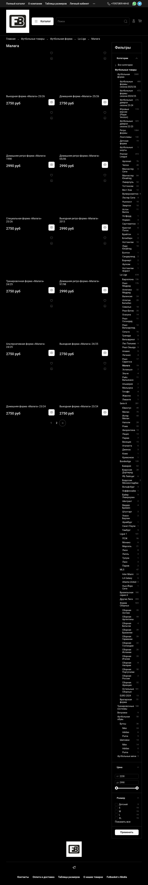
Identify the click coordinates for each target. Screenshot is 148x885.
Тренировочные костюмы (125, 707)
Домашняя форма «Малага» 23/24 (26, 406)
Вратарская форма (126, 701)
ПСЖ (124, 538)
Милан (125, 412)
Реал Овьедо (129, 347)
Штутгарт (127, 511)
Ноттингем (128, 242)
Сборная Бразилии (127, 631)
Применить (126, 832)
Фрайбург (127, 522)
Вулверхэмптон (130, 194)
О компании (35, 3)
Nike (124, 728)
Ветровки (122, 712)
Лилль (125, 554)
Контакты (23, 877)
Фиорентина (128, 430)
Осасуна (126, 314)
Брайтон (126, 234)
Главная (11, 38)
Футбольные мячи (126, 756)
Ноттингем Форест (128, 269)
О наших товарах (93, 877)
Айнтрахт (127, 501)
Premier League (124, 155)
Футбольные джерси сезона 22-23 (126, 124)
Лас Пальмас (129, 343)
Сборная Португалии (128, 670)
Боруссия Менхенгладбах (130, 481)
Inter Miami (128, 574)
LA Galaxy (127, 578)
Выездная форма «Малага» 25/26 (25, 96)
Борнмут (126, 260)
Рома (125, 426)
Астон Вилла (125, 210)
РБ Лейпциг (128, 476)
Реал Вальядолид (128, 326)
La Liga (82, 38)
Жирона (126, 395)
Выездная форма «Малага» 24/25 (79, 343)
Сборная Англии (126, 611)
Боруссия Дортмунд (127, 471)
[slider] (116, 788)
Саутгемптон (129, 224)
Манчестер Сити (128, 170)
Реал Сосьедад (127, 320)
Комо (125, 453)
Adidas (125, 732)
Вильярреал (128, 339)
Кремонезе (128, 457)
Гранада (126, 335)
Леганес (126, 355)
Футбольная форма (61, 38)
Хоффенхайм (129, 491)
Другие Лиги (126, 599)
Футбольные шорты (126, 148)
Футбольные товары (33, 38)
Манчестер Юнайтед (128, 177)
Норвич (126, 220)
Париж (125, 566)
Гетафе (126, 391)
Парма (125, 438)
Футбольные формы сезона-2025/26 (128, 84)
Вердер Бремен (126, 506)
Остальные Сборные (128, 690)
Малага (126, 365)
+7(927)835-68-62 (118, 3)
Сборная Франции (127, 684)
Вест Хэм (127, 190)
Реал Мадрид (126, 284)
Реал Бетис (128, 311)
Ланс (125, 562)
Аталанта (127, 446)
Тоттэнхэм (127, 186)
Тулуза (125, 558)
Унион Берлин (126, 517)
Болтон (126, 252)
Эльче (125, 373)
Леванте (126, 399)
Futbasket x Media (117, 877)
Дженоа (126, 449)
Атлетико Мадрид (127, 291)
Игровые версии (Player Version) (124, 113)
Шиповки (125, 740)
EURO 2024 (125, 695)
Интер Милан (125, 417)
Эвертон (126, 205)
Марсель (127, 546)
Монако (126, 542)
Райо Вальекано (128, 378)
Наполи (126, 422)
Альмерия (127, 384)
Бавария (126, 466)
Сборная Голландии (128, 644)
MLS (122, 569)
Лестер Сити (128, 197)
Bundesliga (125, 461)
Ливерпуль (128, 182)
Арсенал (126, 161)
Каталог (42, 21)
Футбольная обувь (123, 718)
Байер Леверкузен (128, 496)
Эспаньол (127, 369)
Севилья (126, 307)
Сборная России (126, 677)
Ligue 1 (123, 534)
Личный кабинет (79, 3)
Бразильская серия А (126, 593)
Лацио (125, 434)
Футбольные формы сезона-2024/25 (128, 93)
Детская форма (124, 142)
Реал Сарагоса (127, 360)
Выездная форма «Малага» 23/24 (79, 406)
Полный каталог (15, 3)
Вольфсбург (128, 487)
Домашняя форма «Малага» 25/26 (79, 96)
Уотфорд (126, 216)
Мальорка (127, 388)
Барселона (128, 279)
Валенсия (127, 296)
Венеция (126, 442)
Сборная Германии (127, 638)
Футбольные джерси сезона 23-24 (126, 103)
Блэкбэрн (127, 238)
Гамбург (126, 530)
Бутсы (123, 724)
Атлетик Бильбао (126, 301)
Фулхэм (126, 264)
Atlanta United (129, 582)
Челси (125, 165)
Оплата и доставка (43, 877)
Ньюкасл (127, 201)
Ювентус (126, 408)
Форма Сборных (124, 604)
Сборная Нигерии (126, 664)
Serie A (123, 403)
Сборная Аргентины (128, 618)
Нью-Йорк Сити (127, 587)
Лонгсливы (126, 137)
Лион (125, 550)
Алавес (126, 351)
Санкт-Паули (128, 526)
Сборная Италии (126, 657)
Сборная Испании (126, 651)
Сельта (126, 332)
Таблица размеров (56, 3)
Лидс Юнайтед (127, 247)
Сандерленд (128, 256)
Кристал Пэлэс (126, 229)
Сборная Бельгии (126, 624)
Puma (125, 736)
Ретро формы (123, 131)
